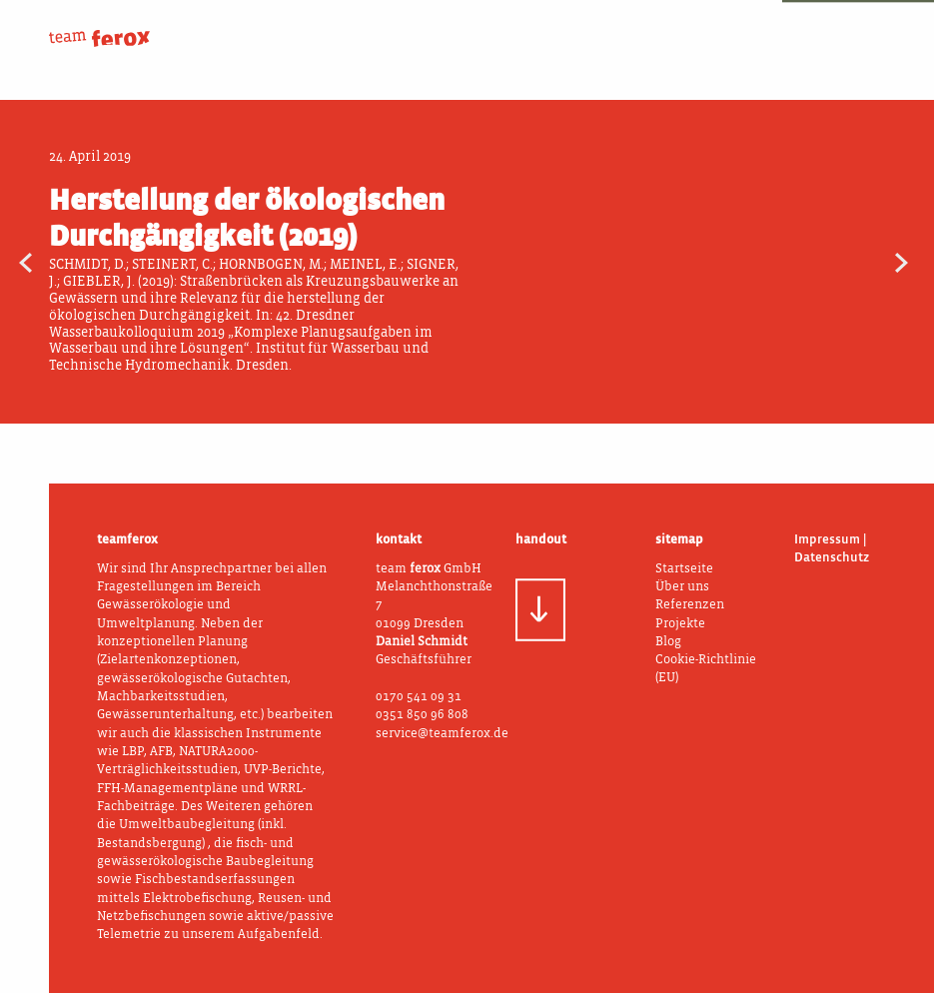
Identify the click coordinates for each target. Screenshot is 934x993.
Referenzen (689, 604)
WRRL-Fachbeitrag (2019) (69, 261)
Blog (858, 26)
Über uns (403, 26)
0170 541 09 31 (419, 696)
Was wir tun (554, 26)
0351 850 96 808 (422, 714)
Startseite (684, 568)
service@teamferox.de (442, 733)
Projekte (706, 26)
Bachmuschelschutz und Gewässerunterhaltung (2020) (865, 261)
